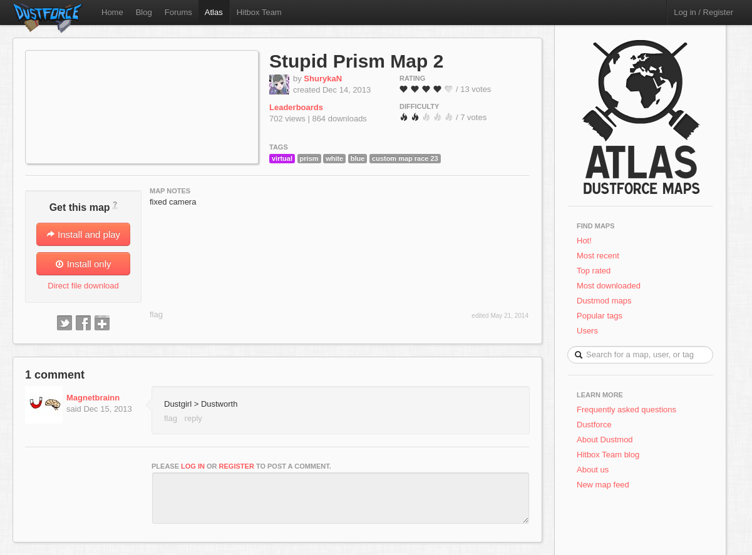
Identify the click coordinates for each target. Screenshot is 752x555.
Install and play (83, 234)
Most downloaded (609, 285)
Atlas (214, 12)
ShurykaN (323, 78)
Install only (83, 263)
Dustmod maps (604, 300)
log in (193, 466)
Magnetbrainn (93, 397)
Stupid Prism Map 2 (356, 61)
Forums (178, 12)
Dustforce (594, 424)
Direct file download (83, 285)
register (236, 466)
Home (112, 12)
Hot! (584, 240)
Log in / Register (703, 12)
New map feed (605, 484)
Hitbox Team (259, 12)
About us (593, 469)
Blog (144, 12)
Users (587, 330)
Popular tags (599, 315)
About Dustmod (605, 439)
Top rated (593, 270)
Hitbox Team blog (608, 454)
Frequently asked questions (626, 409)
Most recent (598, 255)
